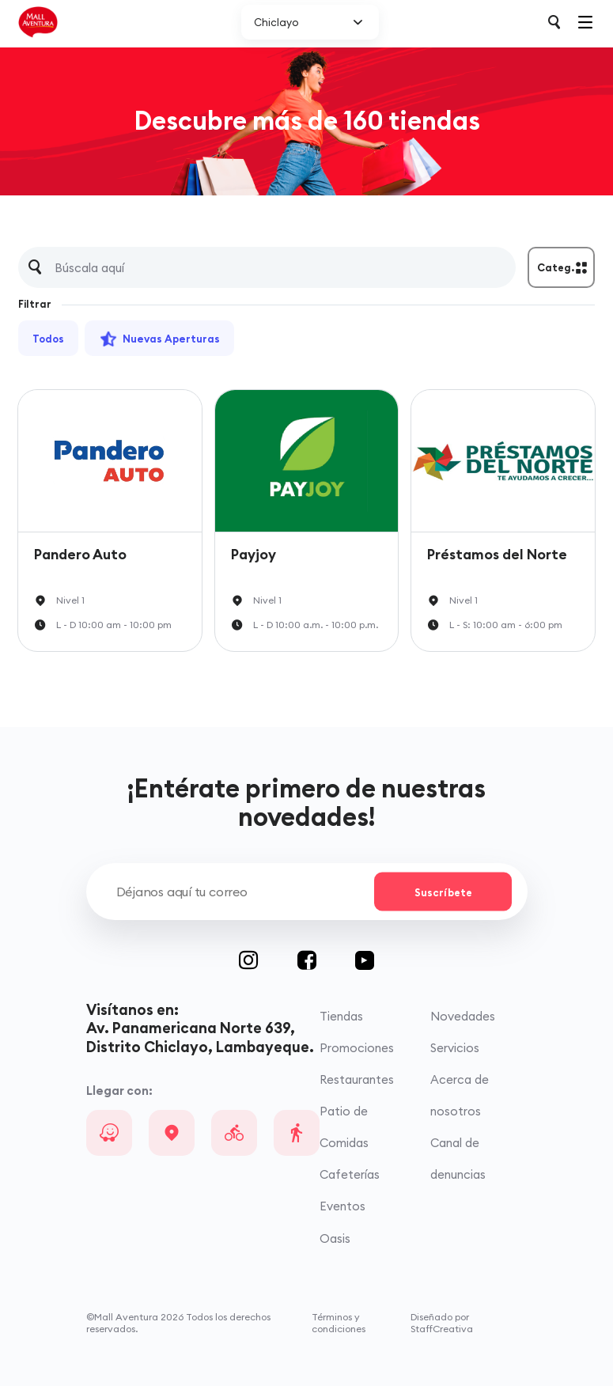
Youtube (364, 960)
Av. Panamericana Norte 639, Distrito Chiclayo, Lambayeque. (200, 1036)
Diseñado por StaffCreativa (442, 1323)
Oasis (335, 1238)
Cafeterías (350, 1174)
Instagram (268, 960)
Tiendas (341, 1016)
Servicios (454, 1047)
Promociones (357, 1047)
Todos (48, 338)
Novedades (462, 1016)
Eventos (342, 1206)
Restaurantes (357, 1079)
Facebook (326, 960)
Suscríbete (443, 891)
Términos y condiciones (338, 1323)
